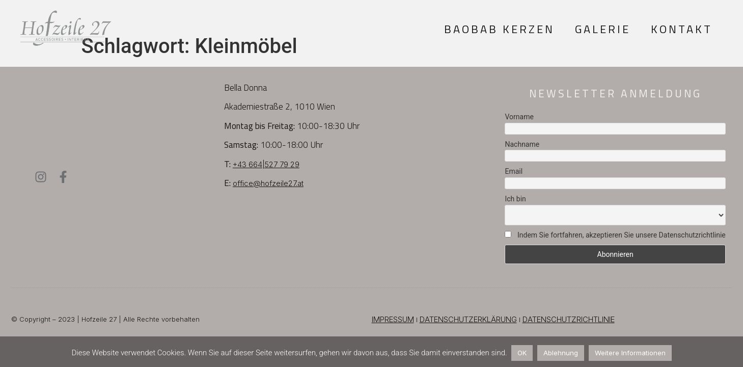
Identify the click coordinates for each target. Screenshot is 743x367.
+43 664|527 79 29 (266, 164)
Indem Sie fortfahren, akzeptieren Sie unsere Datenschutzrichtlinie (615, 235)
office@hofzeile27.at (268, 183)
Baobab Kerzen (499, 29)
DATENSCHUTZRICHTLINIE (568, 319)
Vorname (519, 117)
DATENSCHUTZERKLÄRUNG (468, 319)
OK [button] (522, 353)
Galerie (602, 29)
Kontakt (681, 29)
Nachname (522, 144)
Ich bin (515, 199)
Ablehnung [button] (560, 353)
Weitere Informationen (630, 353)
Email (513, 171)
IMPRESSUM (393, 319)
